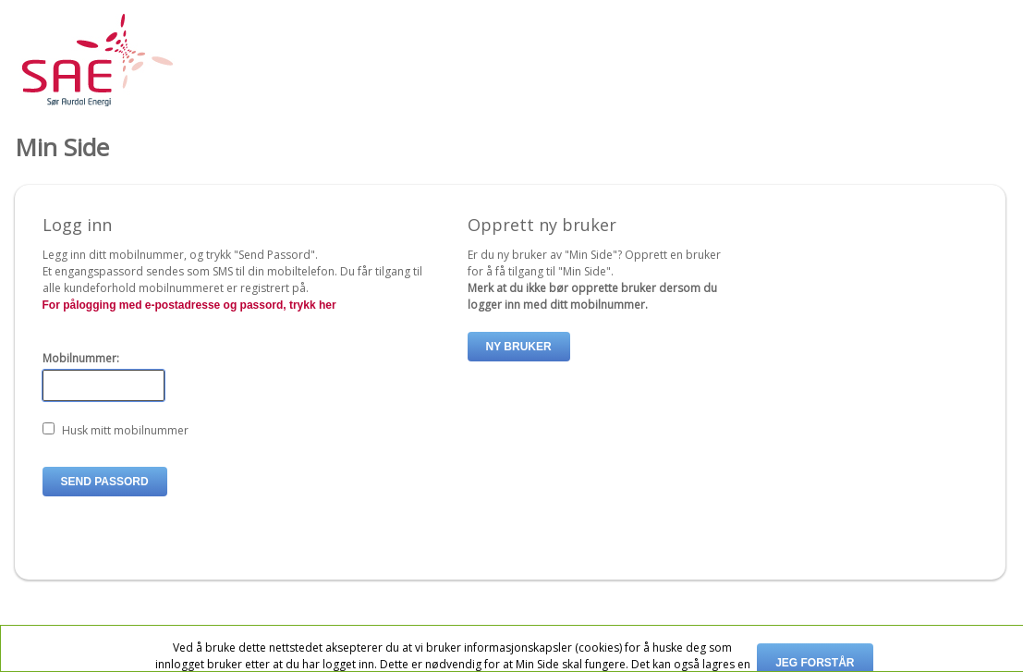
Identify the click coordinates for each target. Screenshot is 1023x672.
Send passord (105, 481)
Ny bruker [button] (519, 346)
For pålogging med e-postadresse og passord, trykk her (189, 305)
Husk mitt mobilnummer (125, 430)
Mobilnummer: (81, 358)
